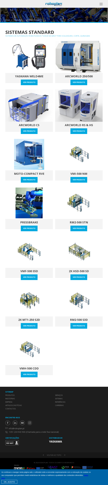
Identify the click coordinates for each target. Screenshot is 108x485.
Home (7, 20)
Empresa (8, 402)
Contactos (10, 409)
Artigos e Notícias (13, 405)
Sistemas (58, 398)
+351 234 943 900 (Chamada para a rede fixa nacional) (34, 432)
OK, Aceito (9, 482)
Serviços (59, 395)
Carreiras (59, 405)
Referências (60, 402)
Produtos (18, 20)
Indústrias (10, 398)
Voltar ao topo (54, 455)
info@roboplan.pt (16, 428)
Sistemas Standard (34, 20)
